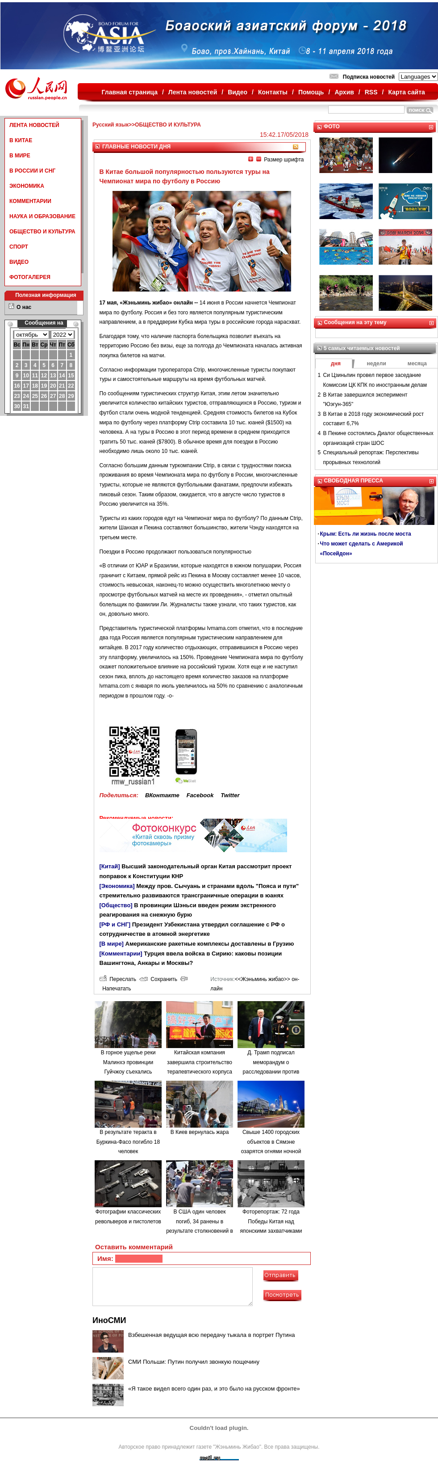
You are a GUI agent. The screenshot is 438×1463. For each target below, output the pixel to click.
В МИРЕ (19, 155)
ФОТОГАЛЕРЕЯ (29, 277)
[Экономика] (117, 886)
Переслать (118, 979)
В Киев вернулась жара (200, 1132)
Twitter (230, 795)
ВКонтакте (162, 795)
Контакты (273, 92)
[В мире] (112, 943)
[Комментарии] (121, 953)
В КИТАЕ (20, 140)
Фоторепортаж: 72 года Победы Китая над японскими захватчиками (271, 1221)
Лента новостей (192, 92)
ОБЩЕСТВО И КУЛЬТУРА (42, 231)
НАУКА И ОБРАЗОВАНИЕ (42, 216)
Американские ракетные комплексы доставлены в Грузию (209, 943)
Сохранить (158, 979)
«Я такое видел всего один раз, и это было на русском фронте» (214, 1388)
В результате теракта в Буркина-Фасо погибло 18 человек (128, 1141)
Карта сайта (406, 92)
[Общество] (116, 905)
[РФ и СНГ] (115, 924)
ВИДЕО (19, 262)
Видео (237, 92)
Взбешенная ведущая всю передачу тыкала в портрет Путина (211, 1335)
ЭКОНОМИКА (26, 186)
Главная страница (130, 92)
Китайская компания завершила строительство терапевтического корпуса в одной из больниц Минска (199, 1071)
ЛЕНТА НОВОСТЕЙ (34, 125)
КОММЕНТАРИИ (30, 201)
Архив (344, 92)
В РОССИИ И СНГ (32, 171)
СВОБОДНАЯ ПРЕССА (353, 481)
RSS (371, 92)
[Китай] (110, 866)
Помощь (311, 92)
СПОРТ (18, 247)
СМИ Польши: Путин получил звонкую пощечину (193, 1361)
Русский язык (110, 125)
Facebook (200, 795)
